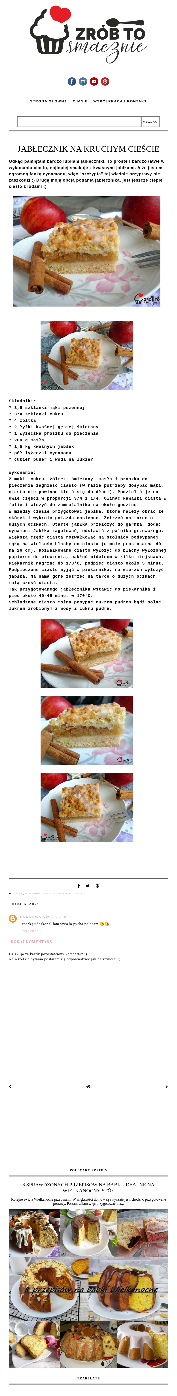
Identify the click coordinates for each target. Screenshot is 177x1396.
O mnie (80, 101)
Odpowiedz (30, 931)
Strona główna (48, 101)
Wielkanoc (33, 893)
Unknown (30, 917)
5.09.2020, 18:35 (57, 917)
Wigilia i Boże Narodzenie (63, 893)
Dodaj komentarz (31, 942)
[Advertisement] (88, 1129)
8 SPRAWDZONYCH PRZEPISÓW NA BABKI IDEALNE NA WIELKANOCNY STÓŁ (88, 1187)
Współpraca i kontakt (120, 101)
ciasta (18, 893)
